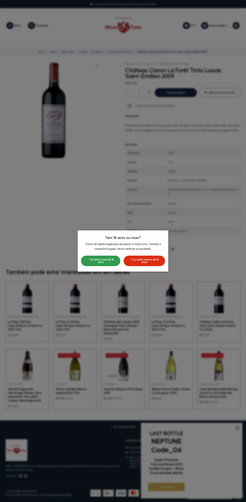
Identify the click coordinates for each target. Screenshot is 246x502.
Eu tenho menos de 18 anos (144, 261)
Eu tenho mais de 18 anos (100, 261)
